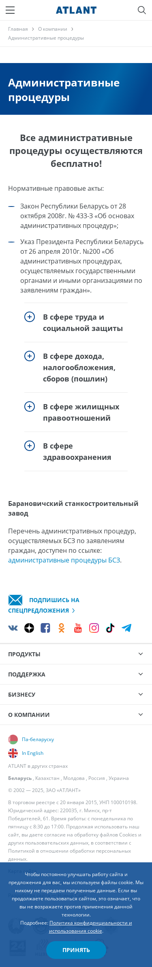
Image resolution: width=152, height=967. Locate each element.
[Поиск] (142, 10)
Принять (76, 950)
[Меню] (10, 10)
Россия (96, 778)
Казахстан (47, 778)
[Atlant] (76, 10)
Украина (119, 778)
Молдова (74, 778)
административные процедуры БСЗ (64, 560)
